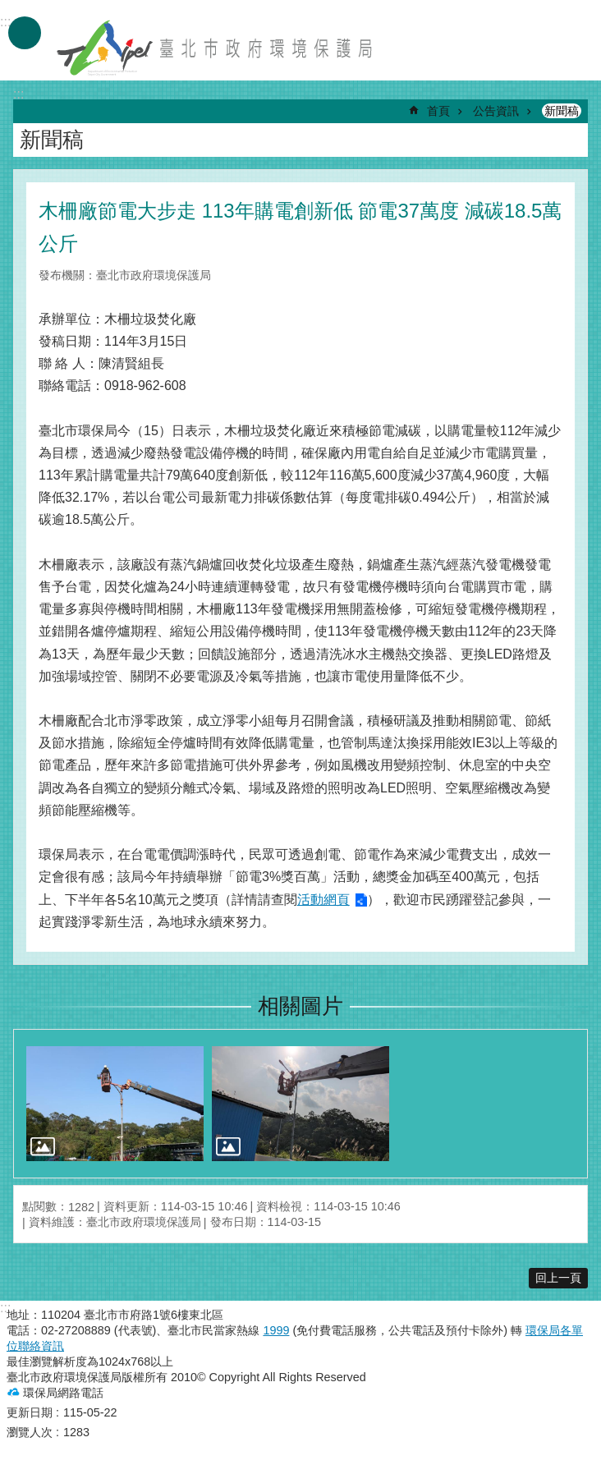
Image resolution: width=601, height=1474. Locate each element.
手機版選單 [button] (24, 32)
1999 (276, 1330)
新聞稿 (561, 110)
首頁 (438, 110)
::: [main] (18, 94)
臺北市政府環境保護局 (216, 47)
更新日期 (30, 1412)
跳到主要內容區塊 (8, 8)
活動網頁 (323, 900)
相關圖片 (300, 1005)
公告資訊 (496, 110)
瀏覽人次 (30, 1432)
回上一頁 (558, 1277)
